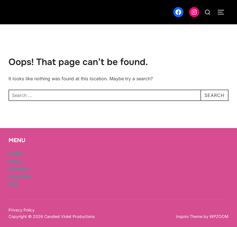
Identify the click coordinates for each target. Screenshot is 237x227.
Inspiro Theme (189, 216)
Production (20, 176)
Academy (19, 169)
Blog (13, 184)
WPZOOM (219, 216)
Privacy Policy (22, 209)
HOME (15, 154)
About (15, 161)
